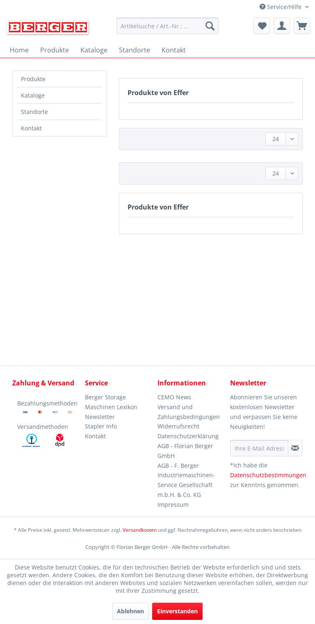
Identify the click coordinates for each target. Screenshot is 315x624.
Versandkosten (140, 529)
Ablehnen (130, 611)
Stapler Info (101, 426)
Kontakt (31, 128)
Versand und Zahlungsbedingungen (189, 412)
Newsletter (100, 417)
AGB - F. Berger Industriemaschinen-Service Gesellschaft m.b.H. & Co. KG (186, 480)
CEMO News (174, 397)
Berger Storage (105, 397)
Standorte (34, 112)
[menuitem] (167, 26)
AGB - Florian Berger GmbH (185, 451)
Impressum (173, 504)
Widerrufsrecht (178, 426)
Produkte (33, 79)
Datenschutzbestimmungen (268, 475)
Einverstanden (177, 611)
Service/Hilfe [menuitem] (281, 7)
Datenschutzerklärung (188, 436)
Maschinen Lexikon (111, 407)
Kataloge (33, 95)
